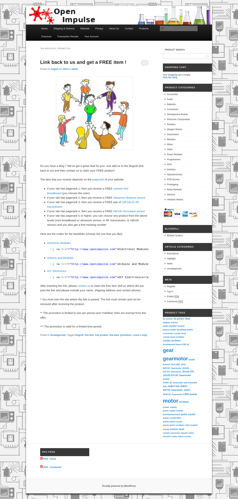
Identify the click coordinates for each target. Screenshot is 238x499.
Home (44, 28)
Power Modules (174, 154)
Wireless (171, 139)
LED (186, 394)
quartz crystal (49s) (172, 418)
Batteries (171, 104)
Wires (170, 144)
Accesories (172, 94)
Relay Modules (174, 189)
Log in (170, 291)
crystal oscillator (172, 340)
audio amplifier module (174, 326)
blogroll (79, 335)
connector (168, 333)
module (193, 394)
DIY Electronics (56, 271)
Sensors (171, 194)
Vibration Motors (175, 199)
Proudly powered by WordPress (119, 486)
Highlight (171, 258)
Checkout (46, 36)
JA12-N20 (175, 364)
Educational (173, 253)
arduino (174, 322)
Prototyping (172, 184)
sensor (174, 429)
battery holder (169, 330)
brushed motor (185, 329)
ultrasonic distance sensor (129, 197)
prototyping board (171, 414)
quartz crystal (188, 414)
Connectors (172, 109)
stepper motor (187, 433)
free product (101, 335)
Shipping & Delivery (63, 28)
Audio (170, 99)
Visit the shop (170, 77)
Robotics (171, 124)
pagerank (98, 179)
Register (171, 286)
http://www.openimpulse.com (93, 249)
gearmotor (175, 358)
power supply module (173, 411)
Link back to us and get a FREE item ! (83, 62)
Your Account (91, 36)
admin (74, 69)
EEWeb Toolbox (175, 235)
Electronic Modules (59, 242)
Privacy (99, 28)
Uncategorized (57, 335)
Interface (171, 169)
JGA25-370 (188, 371)
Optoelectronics (174, 174)
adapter (166, 322)
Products (144, 28)
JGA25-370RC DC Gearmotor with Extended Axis (180, 382)
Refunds (84, 28)
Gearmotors (173, 134)
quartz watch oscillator (173, 425)
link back (114, 335)
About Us (114, 28)
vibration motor (170, 436)
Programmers (174, 159)
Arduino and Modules (60, 257)
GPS (169, 164)
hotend (166, 364)
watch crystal (184, 436)
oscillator (184, 402)
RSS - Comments (52, 467)
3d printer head (182, 318)
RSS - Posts (49, 459)
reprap (166, 429)
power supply (170, 407)
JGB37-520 (173, 386)
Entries (173, 296)
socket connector (171, 433)
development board (172, 344)
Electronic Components (178, 119)
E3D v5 (185, 344)
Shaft (181, 429)
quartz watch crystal (172, 421)
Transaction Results (67, 36)
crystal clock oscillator (173, 337)
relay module (191, 425)
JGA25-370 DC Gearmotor (177, 375)
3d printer (168, 318)
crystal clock (180, 333)
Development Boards (177, 114)
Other (170, 149)
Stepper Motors (174, 129)
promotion (125, 335)
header (192, 359)
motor (170, 401)
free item (89, 335)
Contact (129, 28)
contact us (84, 285)
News (170, 263)
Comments (175, 301)
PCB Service (173, 179)
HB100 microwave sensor (129, 211)
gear (168, 350)
